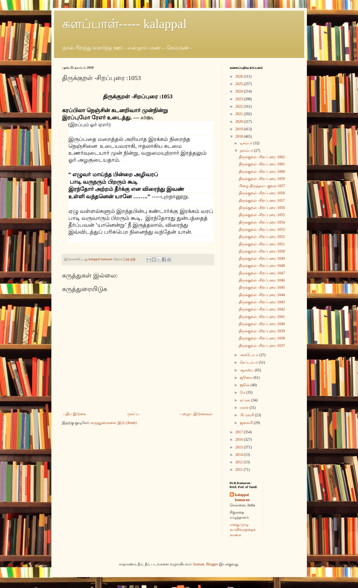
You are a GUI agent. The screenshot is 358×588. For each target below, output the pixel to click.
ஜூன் (245, 385)
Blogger (212, 564)
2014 (239, 455)
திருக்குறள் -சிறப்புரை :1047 (262, 273)
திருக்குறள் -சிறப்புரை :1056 (262, 208)
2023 (239, 99)
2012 (239, 462)
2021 (239, 114)
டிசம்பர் (246, 143)
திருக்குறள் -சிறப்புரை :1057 (262, 201)
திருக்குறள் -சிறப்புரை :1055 (262, 215)
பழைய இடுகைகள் (196, 414)
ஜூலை (247, 378)
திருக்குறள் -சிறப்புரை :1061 (262, 164)
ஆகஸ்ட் (247, 370)
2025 (239, 84)
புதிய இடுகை (74, 414)
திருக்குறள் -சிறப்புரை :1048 (262, 266)
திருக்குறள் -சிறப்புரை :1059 (262, 179)
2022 (239, 106)
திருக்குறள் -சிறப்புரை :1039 (262, 331)
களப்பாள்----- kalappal (124, 24)
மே (243, 392)
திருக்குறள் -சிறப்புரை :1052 (262, 237)
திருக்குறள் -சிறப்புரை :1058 (262, 193)
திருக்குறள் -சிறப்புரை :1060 (262, 172)
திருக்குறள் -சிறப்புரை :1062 (262, 157)
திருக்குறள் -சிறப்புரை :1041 (262, 317)
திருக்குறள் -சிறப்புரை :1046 (262, 280)
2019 (239, 129)
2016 (239, 440)
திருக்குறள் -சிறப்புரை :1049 (262, 259)
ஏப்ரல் (246, 400)
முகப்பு (133, 414)
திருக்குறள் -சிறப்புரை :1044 (262, 295)
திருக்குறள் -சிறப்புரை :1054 (262, 222)
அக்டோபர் (250, 355)
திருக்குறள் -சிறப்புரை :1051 (262, 244)
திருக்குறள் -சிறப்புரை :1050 (262, 251)
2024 (239, 91)
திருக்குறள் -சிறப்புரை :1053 (262, 230)
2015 (239, 447)
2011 (239, 470)
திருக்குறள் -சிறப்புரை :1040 (262, 324)
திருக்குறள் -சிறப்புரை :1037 (262, 346)
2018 (239, 136)
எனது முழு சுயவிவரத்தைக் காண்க (243, 530)
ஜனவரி (247, 423)
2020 (239, 122)
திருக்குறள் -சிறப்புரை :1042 (262, 309)
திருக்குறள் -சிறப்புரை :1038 (262, 338)
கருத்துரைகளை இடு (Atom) (113, 423)
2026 (239, 76)
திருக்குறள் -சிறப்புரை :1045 (262, 287)
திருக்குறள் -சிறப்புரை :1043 (262, 302)
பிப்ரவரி (247, 415)
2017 (239, 432)
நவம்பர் (247, 151)
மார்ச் (245, 408)
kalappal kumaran (242, 497)
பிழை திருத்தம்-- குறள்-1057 (262, 186)
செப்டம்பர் (249, 362)
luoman (198, 564)
